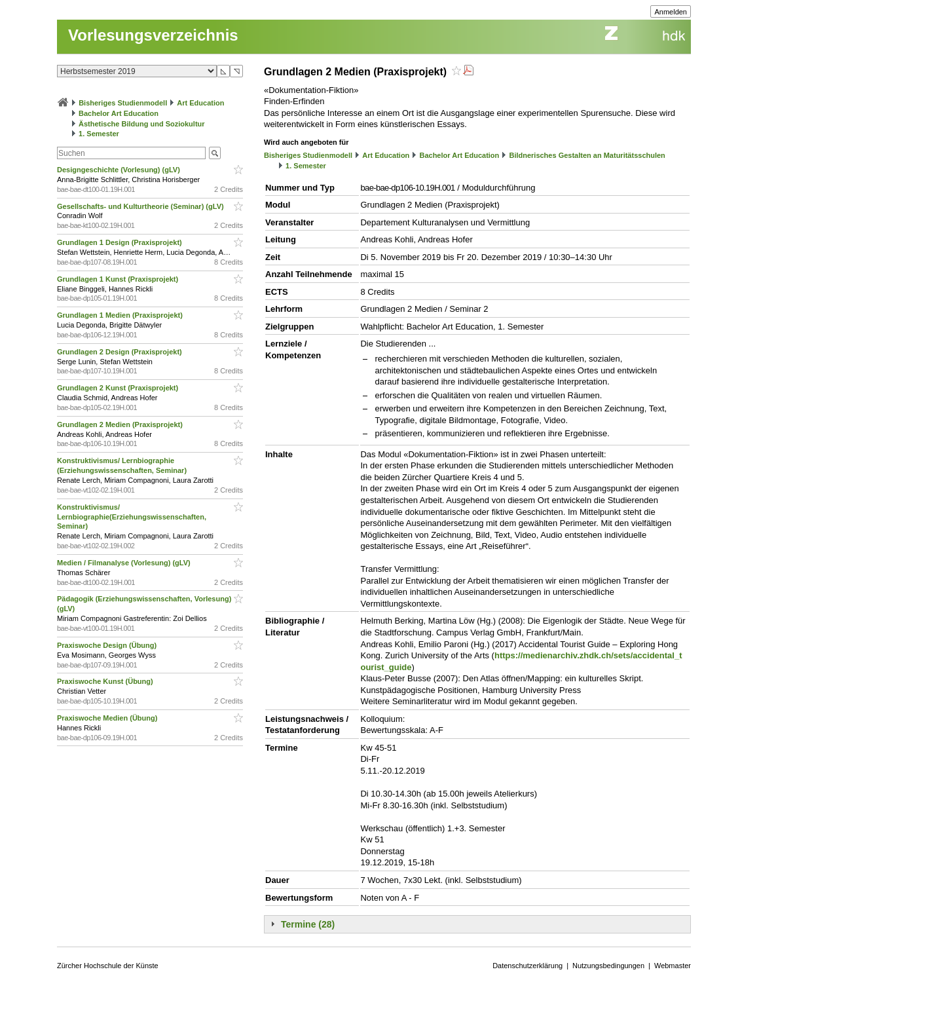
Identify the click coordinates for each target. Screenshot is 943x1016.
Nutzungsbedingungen (608, 965)
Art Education (200, 103)
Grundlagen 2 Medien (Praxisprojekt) (121, 424)
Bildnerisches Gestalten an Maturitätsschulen (587, 155)
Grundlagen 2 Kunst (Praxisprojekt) (118, 388)
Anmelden (670, 12)
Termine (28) (308, 924)
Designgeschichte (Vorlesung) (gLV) (119, 170)
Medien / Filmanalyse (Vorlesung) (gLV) (125, 563)
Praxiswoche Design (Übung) (107, 645)
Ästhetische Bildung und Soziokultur (142, 124)
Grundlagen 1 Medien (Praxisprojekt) (121, 315)
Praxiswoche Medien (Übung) (108, 718)
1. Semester (99, 134)
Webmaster (672, 965)
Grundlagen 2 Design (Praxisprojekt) (120, 352)
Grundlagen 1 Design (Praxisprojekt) (120, 242)
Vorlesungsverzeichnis (153, 35)
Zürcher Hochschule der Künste (107, 965)
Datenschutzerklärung (527, 965)
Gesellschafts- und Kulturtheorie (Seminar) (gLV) (141, 206)
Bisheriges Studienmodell (123, 103)
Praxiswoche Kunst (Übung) (106, 681)
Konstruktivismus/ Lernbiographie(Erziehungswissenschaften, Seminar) (131, 517)
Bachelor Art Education (118, 113)
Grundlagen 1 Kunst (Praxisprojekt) (118, 279)
